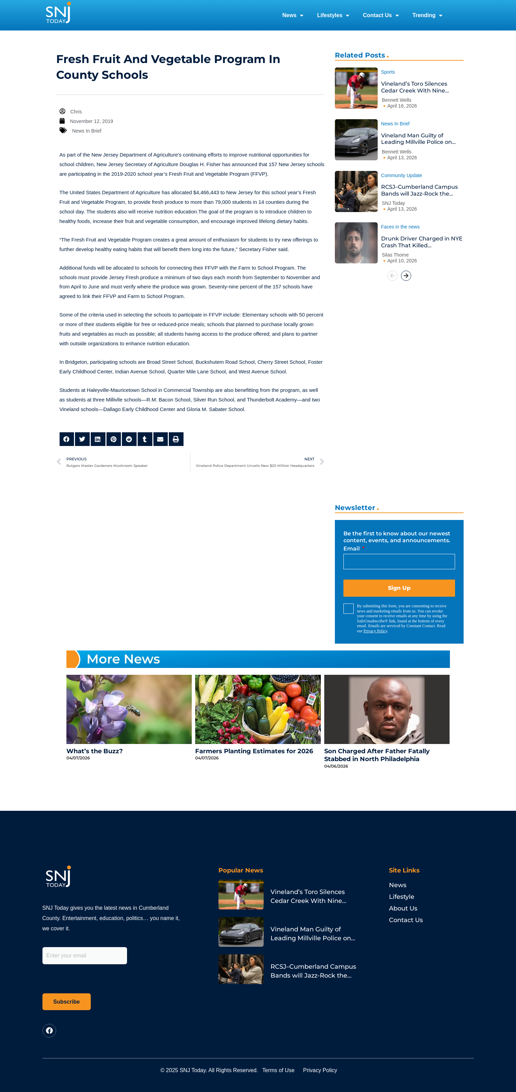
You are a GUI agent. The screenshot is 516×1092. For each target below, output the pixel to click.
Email (352, 548)
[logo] (58, 15)
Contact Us (381, 15)
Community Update (401, 175)
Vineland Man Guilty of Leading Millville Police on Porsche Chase (416, 139)
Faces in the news (400, 226)
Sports (388, 72)
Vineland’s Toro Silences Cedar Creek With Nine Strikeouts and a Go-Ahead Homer (418, 87)
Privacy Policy (376, 631)
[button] (67, 439)
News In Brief (87, 131)
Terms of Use (283, 1070)
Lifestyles (333, 15)
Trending (428, 15)
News (292, 15)
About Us (403, 908)
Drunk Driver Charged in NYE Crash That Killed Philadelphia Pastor (422, 242)
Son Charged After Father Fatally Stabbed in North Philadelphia (377, 755)
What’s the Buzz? (94, 751)
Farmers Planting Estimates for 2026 (254, 751)
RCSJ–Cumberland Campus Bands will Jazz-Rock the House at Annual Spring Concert (419, 190)
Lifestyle (401, 897)
